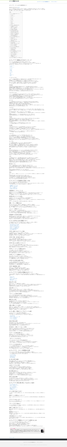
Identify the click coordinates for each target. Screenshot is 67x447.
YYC (12, 22)
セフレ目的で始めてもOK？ (14, 51)
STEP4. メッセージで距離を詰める (15, 33)
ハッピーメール (13, 14)
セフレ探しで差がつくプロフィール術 (15, 41)
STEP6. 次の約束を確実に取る (14, 228)
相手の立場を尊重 (12, 357)
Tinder (12, 18)
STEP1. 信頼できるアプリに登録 (14, 224)
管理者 (19, 7)
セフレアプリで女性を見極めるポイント (15, 36)
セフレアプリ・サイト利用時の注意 (14, 46)
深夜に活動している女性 (13, 280)
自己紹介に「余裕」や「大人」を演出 (15, 43)
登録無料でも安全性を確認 (14, 29)
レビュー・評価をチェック (14, 28)
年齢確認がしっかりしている (14, 185)
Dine (12, 24)
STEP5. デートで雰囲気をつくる (14, 34)
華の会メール (13, 23)
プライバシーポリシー (54, 1)
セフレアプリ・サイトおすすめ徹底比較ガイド (43, 1)
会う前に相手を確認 (13, 47)
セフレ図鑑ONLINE (14, 1)
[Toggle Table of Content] (21, 12)
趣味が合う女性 (12, 279)
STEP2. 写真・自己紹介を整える (14, 225)
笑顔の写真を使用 (13, 42)
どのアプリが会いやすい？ (14, 53)
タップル (11, 72)
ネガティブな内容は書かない (14, 317)
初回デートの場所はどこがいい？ (14, 52)
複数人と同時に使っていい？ (14, 387)
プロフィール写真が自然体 (13, 278)
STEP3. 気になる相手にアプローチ (15, 32)
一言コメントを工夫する (13, 318)
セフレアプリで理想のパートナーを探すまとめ (16, 57)
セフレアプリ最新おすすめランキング (15, 13)
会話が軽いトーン (13, 38)
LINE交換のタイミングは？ (14, 56)
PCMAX (12, 15)
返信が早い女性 (13, 37)
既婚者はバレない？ (12, 388)
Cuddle (12, 19)
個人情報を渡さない (12, 356)
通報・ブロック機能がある (14, 27)
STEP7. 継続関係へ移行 (13, 229)
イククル (12, 17)
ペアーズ (11, 71)
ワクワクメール (12, 67)
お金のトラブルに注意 (13, 48)
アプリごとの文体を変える (13, 319)
